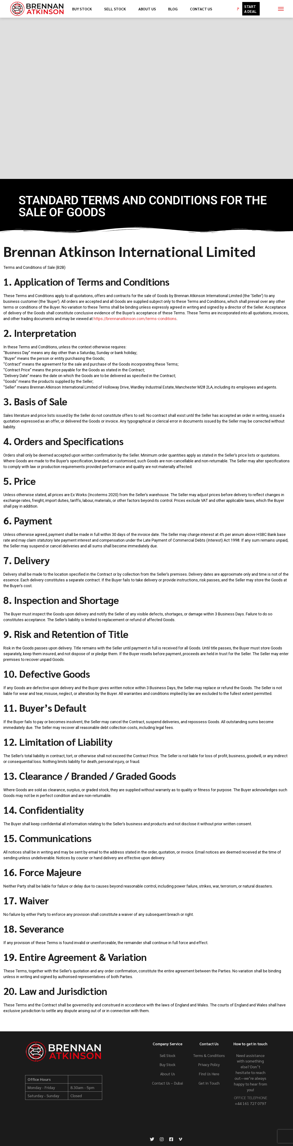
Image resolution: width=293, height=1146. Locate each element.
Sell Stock (167, 1055)
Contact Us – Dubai (167, 1083)
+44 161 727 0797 (250, 1103)
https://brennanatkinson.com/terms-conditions (135, 318)
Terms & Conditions (209, 1055)
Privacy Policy (209, 1064)
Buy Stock (167, 1064)
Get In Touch (209, 1083)
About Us (167, 1073)
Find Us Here (209, 1073)
